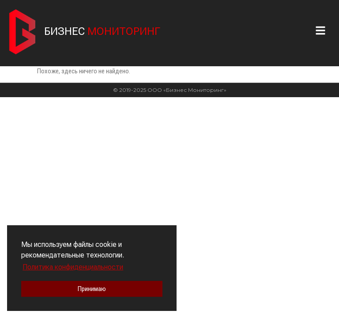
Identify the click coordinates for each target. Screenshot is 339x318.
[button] (322, 30)
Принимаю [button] (92, 289)
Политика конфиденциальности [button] (73, 267)
